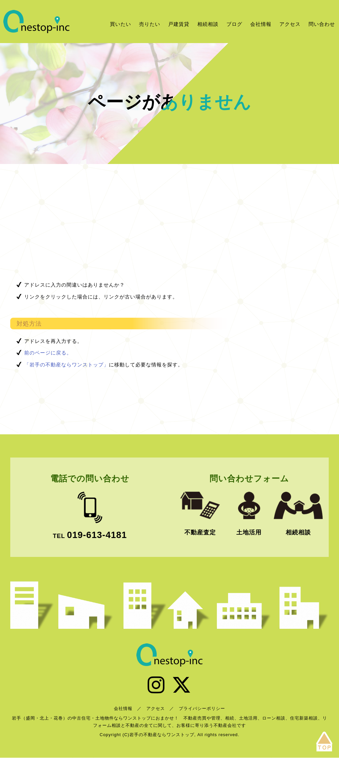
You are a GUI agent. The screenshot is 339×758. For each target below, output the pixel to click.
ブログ (234, 24)
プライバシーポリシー (202, 708)
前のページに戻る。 (48, 352)
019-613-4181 (97, 535)
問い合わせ (322, 24)
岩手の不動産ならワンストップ (36, 21)
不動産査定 (200, 532)
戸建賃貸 (178, 24)
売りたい (149, 24)
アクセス (290, 24)
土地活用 (249, 532)
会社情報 (260, 24)
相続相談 (207, 24)
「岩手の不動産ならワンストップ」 (66, 364)
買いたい (120, 24)
